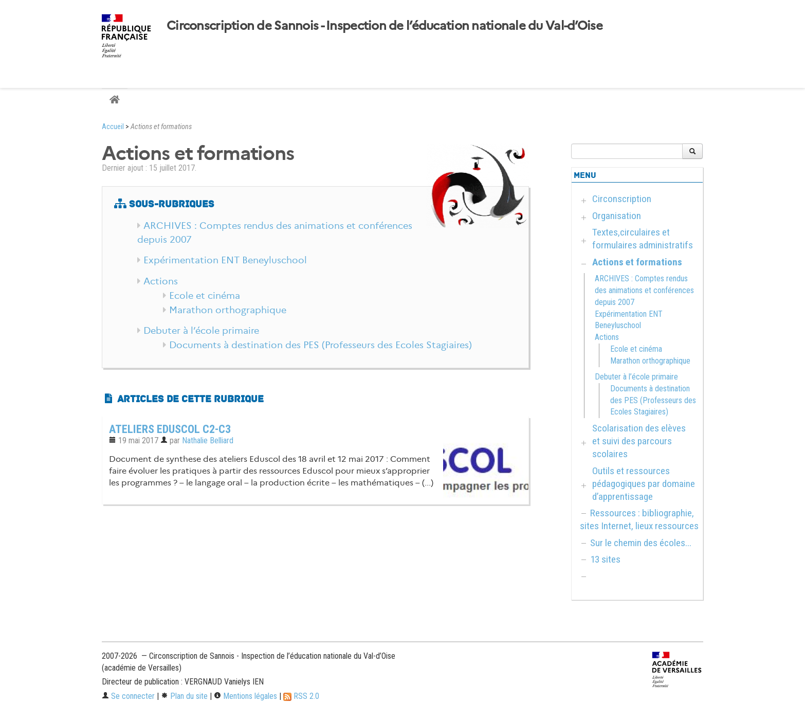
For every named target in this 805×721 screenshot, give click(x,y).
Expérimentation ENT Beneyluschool (225, 260)
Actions (160, 281)
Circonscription (621, 199)
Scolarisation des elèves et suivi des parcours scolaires (639, 441)
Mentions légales (245, 696)
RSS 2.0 (301, 696)
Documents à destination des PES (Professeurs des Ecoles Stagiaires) (320, 345)
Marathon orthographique (227, 310)
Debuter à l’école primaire (201, 330)
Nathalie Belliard (207, 440)
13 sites (605, 559)
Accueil (113, 126)
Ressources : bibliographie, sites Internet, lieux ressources (639, 519)
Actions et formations (637, 262)
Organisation (616, 216)
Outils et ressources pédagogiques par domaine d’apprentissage (643, 483)
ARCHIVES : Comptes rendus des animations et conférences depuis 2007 (644, 290)
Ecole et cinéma (204, 295)
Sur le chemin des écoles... (640, 543)
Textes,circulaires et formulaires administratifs (642, 238)
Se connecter (128, 696)
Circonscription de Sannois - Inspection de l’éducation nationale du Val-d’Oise (384, 25)
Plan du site (184, 696)
